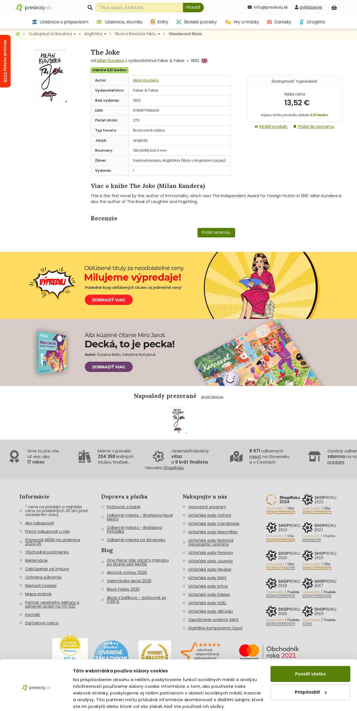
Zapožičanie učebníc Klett (213, 619)
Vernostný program (207, 507)
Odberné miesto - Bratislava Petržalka (134, 529)
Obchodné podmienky (47, 552)
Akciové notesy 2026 (127, 572)
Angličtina (93, 34)
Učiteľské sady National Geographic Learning (210, 542)
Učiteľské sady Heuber (209, 569)
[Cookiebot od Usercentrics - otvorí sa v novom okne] (36, 700)
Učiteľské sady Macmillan (213, 532)
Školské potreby (196, 22)
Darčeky (279, 22)
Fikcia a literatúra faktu (135, 34)
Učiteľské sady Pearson (210, 552)
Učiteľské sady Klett (207, 578)
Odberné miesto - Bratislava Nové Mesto (140, 517)
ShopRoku (173, 468)
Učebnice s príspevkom (60, 22)
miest (255, 456)
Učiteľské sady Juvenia (210, 561)
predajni (335, 462)
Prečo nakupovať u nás (47, 531)
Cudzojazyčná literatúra (50, 34)
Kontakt (32, 614)
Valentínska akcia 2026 (129, 581)
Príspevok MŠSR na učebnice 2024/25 (52, 542)
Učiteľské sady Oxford (209, 515)
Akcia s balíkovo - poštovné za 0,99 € (136, 599)
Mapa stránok (38, 594)
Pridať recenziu (216, 232)
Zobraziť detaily (90, 700)
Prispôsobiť (311, 670)
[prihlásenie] (308, 7)
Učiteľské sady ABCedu (210, 611)
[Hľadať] (193, 7)
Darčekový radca (41, 623)
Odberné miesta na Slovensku (136, 540)
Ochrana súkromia (43, 577)
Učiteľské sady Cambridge (214, 523)
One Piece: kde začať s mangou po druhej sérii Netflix (138, 562)
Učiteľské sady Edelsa (209, 594)
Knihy (159, 22)
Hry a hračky (242, 22)
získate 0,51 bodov (109, 70)
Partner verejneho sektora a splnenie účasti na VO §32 (52, 604)
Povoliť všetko (310, 652)
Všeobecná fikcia (185, 34)
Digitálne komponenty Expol (215, 628)
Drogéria (312, 22)
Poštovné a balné (124, 507)
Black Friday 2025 (123, 589)
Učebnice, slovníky (119, 22)
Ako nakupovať (39, 523)
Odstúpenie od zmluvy (47, 569)
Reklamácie (36, 560)
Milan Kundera (110, 60)
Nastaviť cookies (41, 585)
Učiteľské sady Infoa (208, 586)
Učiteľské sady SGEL (207, 603)
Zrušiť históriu (212, 397)
